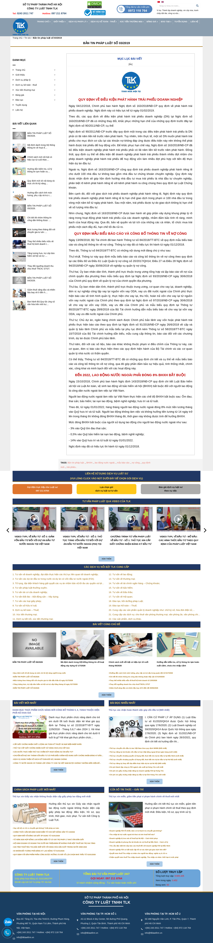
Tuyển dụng (180, 21)
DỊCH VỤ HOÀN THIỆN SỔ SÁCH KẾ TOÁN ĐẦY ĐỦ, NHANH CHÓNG (40, 752)
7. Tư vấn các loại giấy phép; (27, 594)
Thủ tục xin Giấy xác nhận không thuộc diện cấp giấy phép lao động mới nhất (52, 789)
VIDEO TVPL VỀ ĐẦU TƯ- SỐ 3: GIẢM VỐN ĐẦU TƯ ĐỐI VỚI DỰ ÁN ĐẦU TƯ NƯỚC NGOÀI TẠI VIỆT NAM (34, 533)
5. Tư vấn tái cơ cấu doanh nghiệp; (30, 585)
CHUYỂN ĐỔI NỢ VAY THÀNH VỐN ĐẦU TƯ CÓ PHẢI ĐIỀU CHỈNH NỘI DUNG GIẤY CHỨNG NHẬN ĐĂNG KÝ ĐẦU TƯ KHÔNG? (58, 749)
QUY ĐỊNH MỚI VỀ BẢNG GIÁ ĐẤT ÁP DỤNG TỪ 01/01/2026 (37, 829)
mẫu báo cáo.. (124, 456)
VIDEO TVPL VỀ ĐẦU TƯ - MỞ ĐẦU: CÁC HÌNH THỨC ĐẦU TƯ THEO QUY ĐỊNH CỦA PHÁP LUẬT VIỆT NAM (178, 533)
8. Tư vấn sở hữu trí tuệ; (25, 598)
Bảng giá (152, 21)
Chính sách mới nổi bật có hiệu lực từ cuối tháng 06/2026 (128, 657)
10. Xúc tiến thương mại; (25, 607)
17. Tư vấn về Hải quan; (121, 590)
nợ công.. (136, 456)
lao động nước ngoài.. (105, 456)
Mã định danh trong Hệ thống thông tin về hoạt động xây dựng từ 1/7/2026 (82, 657)
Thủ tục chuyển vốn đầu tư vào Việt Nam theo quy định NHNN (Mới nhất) (138, 741)
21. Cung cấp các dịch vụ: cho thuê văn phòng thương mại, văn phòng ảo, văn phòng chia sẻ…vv (154, 607)
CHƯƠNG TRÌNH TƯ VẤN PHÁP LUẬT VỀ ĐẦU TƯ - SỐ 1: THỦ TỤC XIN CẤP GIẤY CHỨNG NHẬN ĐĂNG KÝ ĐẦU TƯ (130, 533)
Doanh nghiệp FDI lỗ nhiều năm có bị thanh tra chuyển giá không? (136, 824)
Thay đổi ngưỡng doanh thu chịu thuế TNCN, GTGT (130, 677)
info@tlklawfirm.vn (25, 930)
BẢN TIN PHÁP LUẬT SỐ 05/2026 (26, 670)
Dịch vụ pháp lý (78, 21)
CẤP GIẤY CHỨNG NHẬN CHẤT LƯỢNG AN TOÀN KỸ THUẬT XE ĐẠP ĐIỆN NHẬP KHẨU (48, 737)
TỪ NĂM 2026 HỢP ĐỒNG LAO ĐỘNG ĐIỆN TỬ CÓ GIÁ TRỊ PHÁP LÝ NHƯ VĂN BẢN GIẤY (49, 832)
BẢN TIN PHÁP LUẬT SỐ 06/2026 (28, 655)
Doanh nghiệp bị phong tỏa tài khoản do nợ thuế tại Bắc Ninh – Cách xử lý (139, 835)
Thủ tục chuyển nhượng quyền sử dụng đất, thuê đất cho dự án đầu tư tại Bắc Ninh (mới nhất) (147, 749)
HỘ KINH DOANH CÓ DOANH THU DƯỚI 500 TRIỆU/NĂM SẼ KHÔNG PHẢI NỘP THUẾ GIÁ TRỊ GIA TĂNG (54, 836)
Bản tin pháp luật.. (76, 456)
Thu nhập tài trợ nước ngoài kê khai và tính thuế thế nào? (132, 828)
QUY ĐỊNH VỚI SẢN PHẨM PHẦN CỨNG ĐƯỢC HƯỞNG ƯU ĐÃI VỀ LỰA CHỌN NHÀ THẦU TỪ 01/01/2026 (55, 847)
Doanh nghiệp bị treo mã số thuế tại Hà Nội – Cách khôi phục (134, 831)
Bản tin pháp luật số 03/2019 (106, 36)
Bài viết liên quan (24, 116)
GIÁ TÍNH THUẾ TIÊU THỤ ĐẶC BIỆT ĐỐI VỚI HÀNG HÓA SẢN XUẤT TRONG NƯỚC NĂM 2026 (50, 840)
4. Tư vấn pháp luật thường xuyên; (30, 581)
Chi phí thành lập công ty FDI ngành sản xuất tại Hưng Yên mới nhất (136, 760)
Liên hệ (194, 21)
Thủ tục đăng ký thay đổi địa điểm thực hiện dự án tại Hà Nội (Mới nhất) (138, 756)
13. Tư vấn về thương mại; (122, 572)
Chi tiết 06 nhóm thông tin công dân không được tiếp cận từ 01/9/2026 (137, 670)
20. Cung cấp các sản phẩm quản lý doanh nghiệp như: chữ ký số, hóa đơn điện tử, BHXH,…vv (151, 603)
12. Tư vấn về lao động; (121, 567)
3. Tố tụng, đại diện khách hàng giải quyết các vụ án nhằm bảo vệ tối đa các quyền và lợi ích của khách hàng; (57, 576)
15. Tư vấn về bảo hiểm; (121, 581)
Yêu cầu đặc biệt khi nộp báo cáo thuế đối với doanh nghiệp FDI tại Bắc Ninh (140, 839)
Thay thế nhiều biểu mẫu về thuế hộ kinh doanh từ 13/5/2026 (133, 673)
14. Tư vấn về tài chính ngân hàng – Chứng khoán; (134, 576)
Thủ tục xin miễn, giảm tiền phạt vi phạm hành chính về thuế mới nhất (144, 789)
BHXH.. (89, 456)
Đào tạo (166, 21)
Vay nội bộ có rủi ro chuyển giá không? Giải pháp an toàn (36, 821)
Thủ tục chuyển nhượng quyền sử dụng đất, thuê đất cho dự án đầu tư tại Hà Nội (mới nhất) (146, 753)
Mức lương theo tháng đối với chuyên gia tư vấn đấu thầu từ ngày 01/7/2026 (43, 673)
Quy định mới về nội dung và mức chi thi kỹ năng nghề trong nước (40, 666)
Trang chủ (43, 21)
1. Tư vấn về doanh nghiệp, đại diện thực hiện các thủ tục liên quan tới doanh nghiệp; (55, 567)
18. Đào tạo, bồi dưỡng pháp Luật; (126, 594)
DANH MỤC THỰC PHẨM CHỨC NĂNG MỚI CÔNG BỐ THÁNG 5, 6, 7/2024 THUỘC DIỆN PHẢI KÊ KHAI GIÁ (56, 704)
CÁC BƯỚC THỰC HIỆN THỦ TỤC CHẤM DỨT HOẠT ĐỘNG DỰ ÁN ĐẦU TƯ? (43, 745)
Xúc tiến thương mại (131, 21)
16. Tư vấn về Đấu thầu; (121, 585)
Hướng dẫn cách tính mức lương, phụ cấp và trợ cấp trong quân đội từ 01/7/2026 (141, 666)
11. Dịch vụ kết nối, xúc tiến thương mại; (33, 612)
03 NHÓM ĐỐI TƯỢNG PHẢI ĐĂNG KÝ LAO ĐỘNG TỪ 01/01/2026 (39, 844)
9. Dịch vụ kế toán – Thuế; (26, 603)
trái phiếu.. (72, 460)
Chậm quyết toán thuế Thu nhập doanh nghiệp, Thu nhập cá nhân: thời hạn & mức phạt (144, 850)
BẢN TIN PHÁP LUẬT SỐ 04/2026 (26, 681)
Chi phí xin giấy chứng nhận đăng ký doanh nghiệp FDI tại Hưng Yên (137, 764)
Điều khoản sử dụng (118, 940)
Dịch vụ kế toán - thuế (104, 21)
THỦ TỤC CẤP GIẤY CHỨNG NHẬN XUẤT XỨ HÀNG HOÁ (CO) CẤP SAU (42, 741)
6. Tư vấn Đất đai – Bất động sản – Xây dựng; (36, 590)
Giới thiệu (60, 21)
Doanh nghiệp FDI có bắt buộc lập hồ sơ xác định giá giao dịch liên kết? (138, 843)
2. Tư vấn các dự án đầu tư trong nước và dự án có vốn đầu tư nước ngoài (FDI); (53, 572)
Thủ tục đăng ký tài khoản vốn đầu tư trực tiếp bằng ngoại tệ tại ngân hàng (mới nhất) (143, 745)
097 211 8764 (58, 13)
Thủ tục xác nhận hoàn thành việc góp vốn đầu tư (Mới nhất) (139, 703)
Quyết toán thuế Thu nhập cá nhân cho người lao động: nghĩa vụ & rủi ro (138, 846)
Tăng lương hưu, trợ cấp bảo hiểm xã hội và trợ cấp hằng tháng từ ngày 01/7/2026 (46, 677)
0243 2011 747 (25, 13)
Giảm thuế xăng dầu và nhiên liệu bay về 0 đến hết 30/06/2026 (134, 681)
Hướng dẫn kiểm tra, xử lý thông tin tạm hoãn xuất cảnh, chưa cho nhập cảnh (178, 657)
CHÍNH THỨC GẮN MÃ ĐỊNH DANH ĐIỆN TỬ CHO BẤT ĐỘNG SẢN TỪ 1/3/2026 (44, 825)
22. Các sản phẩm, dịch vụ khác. (125, 612)
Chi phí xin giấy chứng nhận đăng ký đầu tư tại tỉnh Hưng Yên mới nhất (138, 768)
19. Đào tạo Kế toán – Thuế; (123, 598)
